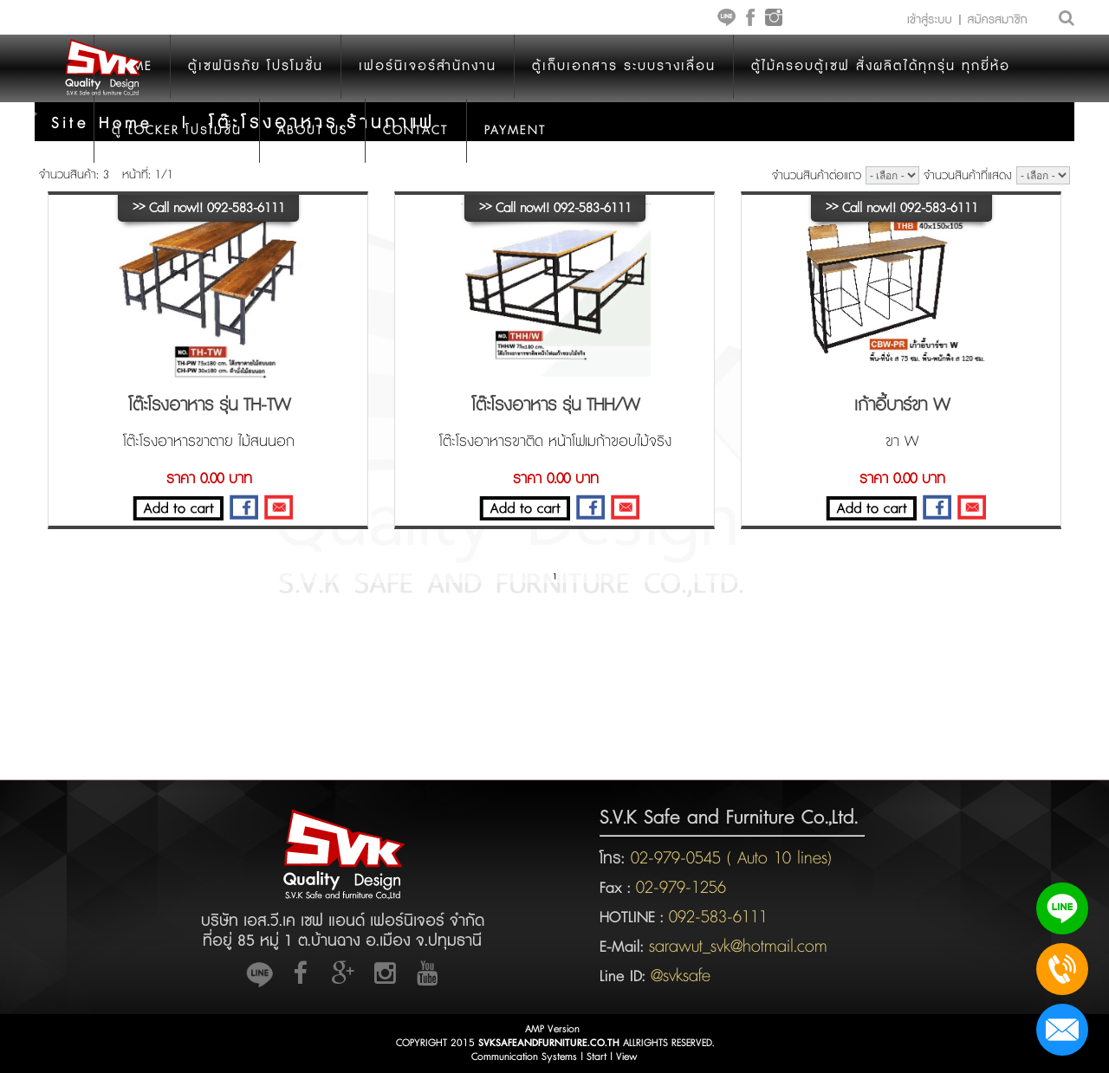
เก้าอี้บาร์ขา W (902, 405)
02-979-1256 (681, 888)
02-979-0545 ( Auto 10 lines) (728, 858)
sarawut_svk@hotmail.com (738, 946)
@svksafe (680, 976)
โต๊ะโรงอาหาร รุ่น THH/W (555, 405)
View (627, 1057)
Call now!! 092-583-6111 (208, 208)
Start (596, 1057)
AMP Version (552, 1029)
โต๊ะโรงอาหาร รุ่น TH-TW (209, 405)
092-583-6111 (718, 917)
